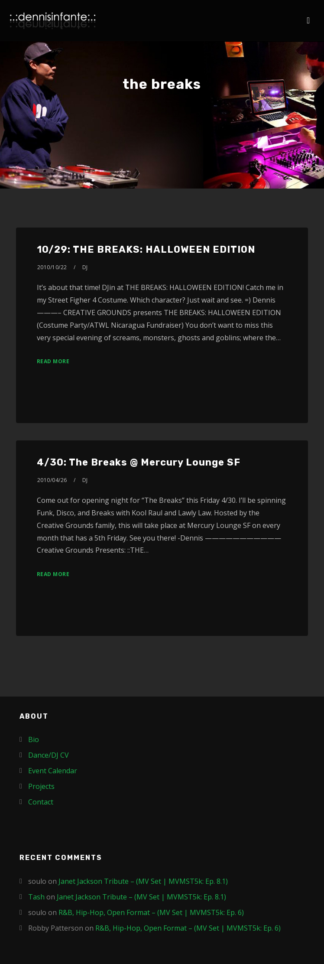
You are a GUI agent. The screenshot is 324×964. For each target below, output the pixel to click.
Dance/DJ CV (48, 755)
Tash (36, 897)
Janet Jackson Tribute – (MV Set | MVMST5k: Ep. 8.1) (143, 881)
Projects (41, 786)
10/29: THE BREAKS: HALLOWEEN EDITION (146, 249)
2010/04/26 (52, 480)
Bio (33, 739)
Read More (53, 361)
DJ (85, 267)
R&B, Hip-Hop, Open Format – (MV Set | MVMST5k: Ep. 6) (151, 912)
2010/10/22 (52, 267)
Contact (40, 802)
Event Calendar (52, 770)
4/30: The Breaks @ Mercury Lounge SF (138, 462)
